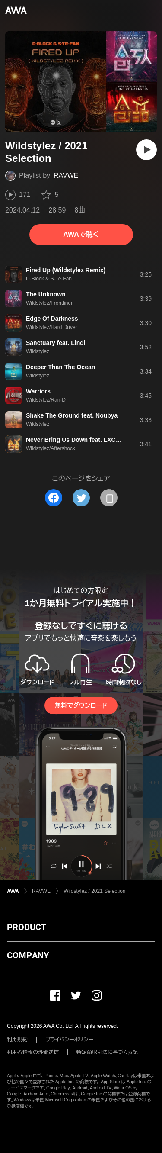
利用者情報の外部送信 (33, 1052)
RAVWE (66, 175)
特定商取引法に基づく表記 (107, 1052)
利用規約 (17, 1040)
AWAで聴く (80, 234)
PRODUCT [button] (26, 927)
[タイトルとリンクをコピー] (109, 497)
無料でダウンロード (81, 705)
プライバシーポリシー (69, 1040)
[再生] (146, 149)
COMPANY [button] (28, 955)
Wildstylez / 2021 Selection (94, 891)
